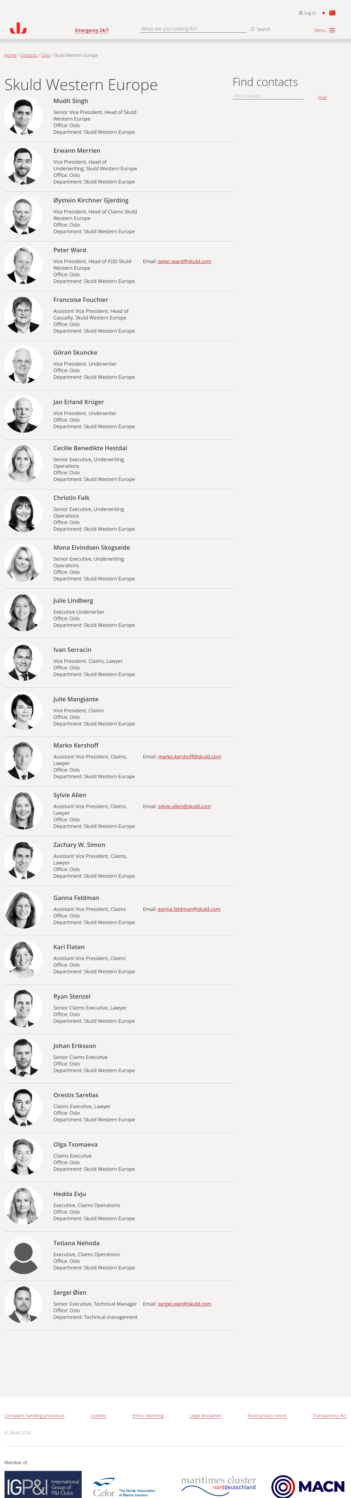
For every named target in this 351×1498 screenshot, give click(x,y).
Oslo (45, 55)
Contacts (29, 55)
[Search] (259, 26)
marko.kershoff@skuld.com (189, 756)
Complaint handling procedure (34, 1416)
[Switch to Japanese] (323, 13)
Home (10, 55)
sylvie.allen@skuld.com (184, 806)
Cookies (98, 1416)
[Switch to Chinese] (332, 13)
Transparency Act (330, 1416)
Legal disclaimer (205, 1416)
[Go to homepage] (42, 28)
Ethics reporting (147, 1416)
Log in (307, 13)
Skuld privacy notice (266, 1416)
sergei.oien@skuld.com (184, 1303)
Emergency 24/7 (92, 30)
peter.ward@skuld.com (184, 261)
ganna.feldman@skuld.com (189, 909)
